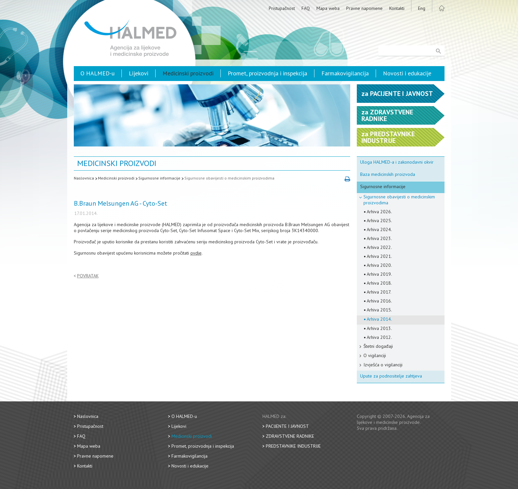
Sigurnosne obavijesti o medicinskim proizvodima (229, 178)
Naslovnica (84, 178)
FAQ (306, 8)
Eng (421, 8)
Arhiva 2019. (379, 274)
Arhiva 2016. (379, 301)
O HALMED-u (97, 73)
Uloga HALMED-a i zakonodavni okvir (397, 162)
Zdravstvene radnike (290, 436)
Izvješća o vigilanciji (382, 365)
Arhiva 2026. (379, 212)
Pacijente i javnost (287, 426)
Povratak (88, 276)
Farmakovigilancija (345, 73)
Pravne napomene (364, 8)
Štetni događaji (378, 346)
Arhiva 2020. (379, 265)
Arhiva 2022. (379, 247)
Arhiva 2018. (379, 283)
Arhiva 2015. (379, 310)
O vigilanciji (374, 355)
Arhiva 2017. (379, 292)
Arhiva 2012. (379, 337)
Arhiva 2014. (379, 319)
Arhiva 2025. (379, 221)
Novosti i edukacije (407, 73)
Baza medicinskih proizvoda (387, 174)
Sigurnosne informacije (159, 178)
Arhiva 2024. (379, 229)
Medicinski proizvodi (188, 73)
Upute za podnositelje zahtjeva (391, 376)
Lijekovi (138, 73)
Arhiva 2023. (379, 238)
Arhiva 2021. (379, 256)
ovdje (196, 253)
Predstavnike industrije (293, 446)
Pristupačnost (282, 8)
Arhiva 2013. (379, 328)
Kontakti (396, 8)
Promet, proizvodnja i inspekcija (267, 73)
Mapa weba (328, 8)
